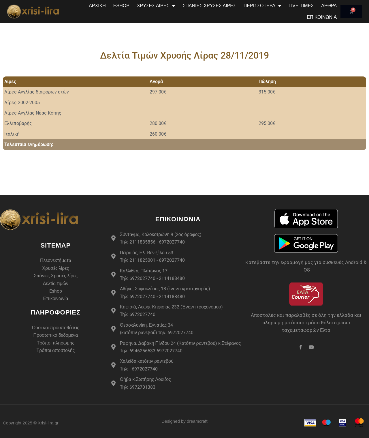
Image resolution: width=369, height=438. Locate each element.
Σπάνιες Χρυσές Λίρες (209, 5)
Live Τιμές (301, 5)
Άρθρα (329, 5)
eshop (121, 5)
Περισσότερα (262, 6)
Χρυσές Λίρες (156, 6)
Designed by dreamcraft (184, 421)
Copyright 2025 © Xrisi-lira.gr (31, 422)
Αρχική (97, 5)
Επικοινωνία (322, 17)
